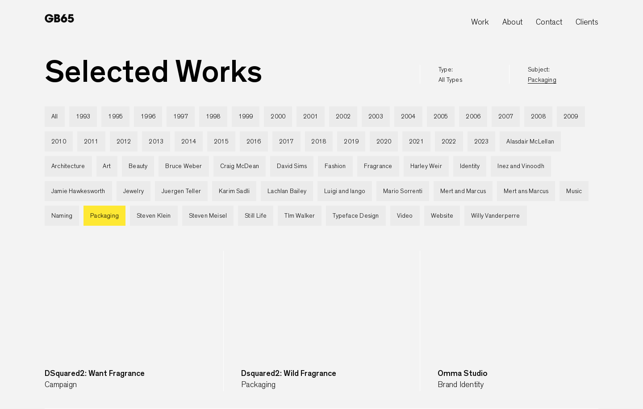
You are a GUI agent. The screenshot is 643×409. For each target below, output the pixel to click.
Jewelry (133, 191)
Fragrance (378, 166)
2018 (318, 142)
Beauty (138, 166)
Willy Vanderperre (495, 216)
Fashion (335, 166)
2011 (91, 142)
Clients (587, 22)
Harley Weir (426, 166)
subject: (542, 75)
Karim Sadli (234, 191)
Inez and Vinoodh (520, 166)
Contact (549, 22)
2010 (58, 142)
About (512, 22)
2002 (343, 117)
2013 (156, 142)
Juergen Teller (181, 191)
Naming (61, 216)
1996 (148, 117)
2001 (310, 117)
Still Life (256, 216)
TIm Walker (299, 216)
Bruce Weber (183, 166)
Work (480, 22)
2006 (473, 117)
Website (442, 216)
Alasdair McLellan (530, 142)
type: (450, 75)
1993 (83, 117)
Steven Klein (154, 216)
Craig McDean (239, 166)
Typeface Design (356, 216)
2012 (124, 142)
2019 (351, 142)
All (54, 117)
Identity (470, 166)
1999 (245, 117)
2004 (408, 117)
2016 (253, 142)
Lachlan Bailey (286, 191)
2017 (286, 142)
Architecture (68, 166)
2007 (505, 117)
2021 (416, 142)
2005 (441, 117)
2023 (481, 142)
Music (574, 191)
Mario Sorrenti (402, 191)
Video (405, 216)
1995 (115, 117)
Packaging (104, 216)
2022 (449, 142)
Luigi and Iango (344, 191)
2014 (188, 142)
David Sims (292, 166)
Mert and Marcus (463, 191)
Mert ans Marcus (526, 191)
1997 (180, 117)
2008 (538, 117)
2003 (375, 117)
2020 (383, 142)
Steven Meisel (208, 216)
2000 (278, 117)
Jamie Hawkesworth (78, 191)
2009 (571, 117)
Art (107, 166)
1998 (213, 117)
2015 (221, 142)
